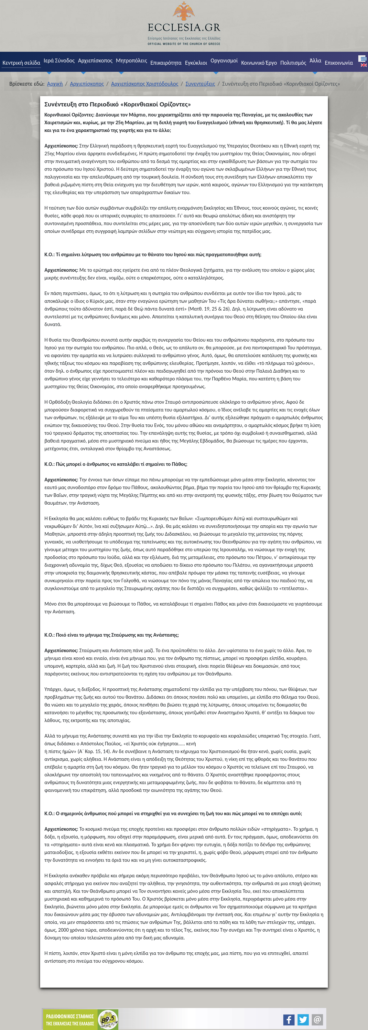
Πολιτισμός (293, 62)
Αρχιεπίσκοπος (95, 60)
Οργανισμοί (224, 60)
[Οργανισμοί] (215, 73)
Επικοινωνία (339, 62)
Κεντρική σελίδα (21, 62)
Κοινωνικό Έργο (259, 62)
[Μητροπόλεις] (120, 73)
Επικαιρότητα (165, 62)
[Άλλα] (314, 73)
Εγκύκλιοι (196, 62)
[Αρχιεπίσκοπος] (82, 73)
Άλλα (315, 60)
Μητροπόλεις (131, 60)
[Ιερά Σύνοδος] (47, 73)
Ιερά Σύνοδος (59, 60)
